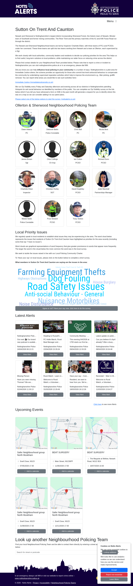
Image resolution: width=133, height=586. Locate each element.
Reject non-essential (114, 575)
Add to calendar (31, 471)
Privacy (36, 583)
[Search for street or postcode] (58, 552)
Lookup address (110, 552)
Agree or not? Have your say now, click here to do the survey (66, 308)
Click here (98, 404)
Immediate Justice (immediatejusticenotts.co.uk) (34, 82)
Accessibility (45, 583)
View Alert (27, 354)
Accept (114, 570)
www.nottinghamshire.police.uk (27, 578)
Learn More (114, 579)
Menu (112, 21)
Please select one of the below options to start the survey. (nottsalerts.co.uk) (45, 99)
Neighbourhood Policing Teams (63, 583)
